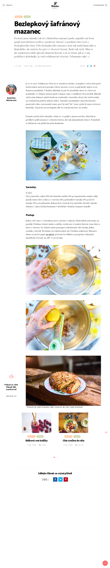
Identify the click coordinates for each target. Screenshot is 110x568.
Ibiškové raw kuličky (36, 498)
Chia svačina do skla (73, 498)
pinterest (94, 66)
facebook (88, 66)
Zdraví (27, 16)
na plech (50, 292)
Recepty (19, 16)
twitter (91, 66)
